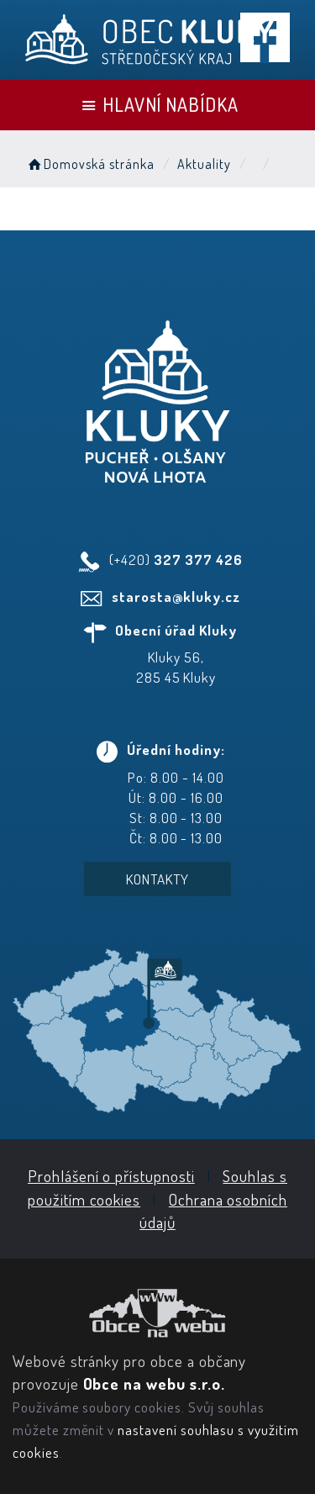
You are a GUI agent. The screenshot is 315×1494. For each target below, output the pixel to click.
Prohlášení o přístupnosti (111, 1175)
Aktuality (204, 164)
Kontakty (157, 879)
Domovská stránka (90, 164)
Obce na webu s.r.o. (154, 1383)
